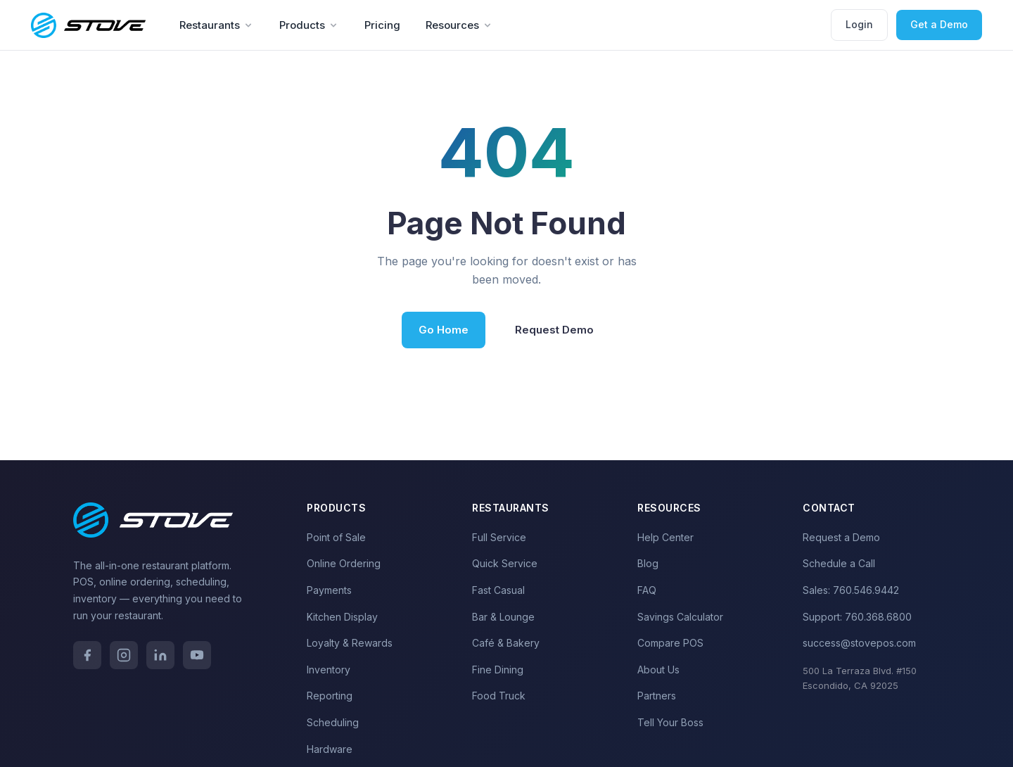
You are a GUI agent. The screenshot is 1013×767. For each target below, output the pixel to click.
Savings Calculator (680, 617)
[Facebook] (87, 655)
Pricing (382, 25)
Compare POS (670, 643)
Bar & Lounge (503, 617)
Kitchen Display (342, 617)
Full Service (499, 537)
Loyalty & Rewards (350, 643)
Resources (459, 25)
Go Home (444, 329)
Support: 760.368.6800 (857, 617)
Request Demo (554, 329)
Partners (656, 696)
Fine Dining (497, 670)
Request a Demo (841, 537)
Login (859, 24)
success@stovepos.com (859, 643)
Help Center (665, 537)
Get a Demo (939, 24)
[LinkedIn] (160, 655)
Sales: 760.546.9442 (851, 590)
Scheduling (333, 722)
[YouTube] (197, 655)
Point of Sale (336, 537)
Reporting (329, 696)
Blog (647, 563)
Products (309, 25)
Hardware (329, 749)
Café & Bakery (506, 643)
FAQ (646, 590)
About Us (658, 670)
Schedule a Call (839, 563)
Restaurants (216, 25)
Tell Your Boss (670, 722)
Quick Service (504, 563)
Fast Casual (498, 590)
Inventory (328, 670)
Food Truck (498, 696)
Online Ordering (344, 563)
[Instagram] (124, 655)
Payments (329, 590)
